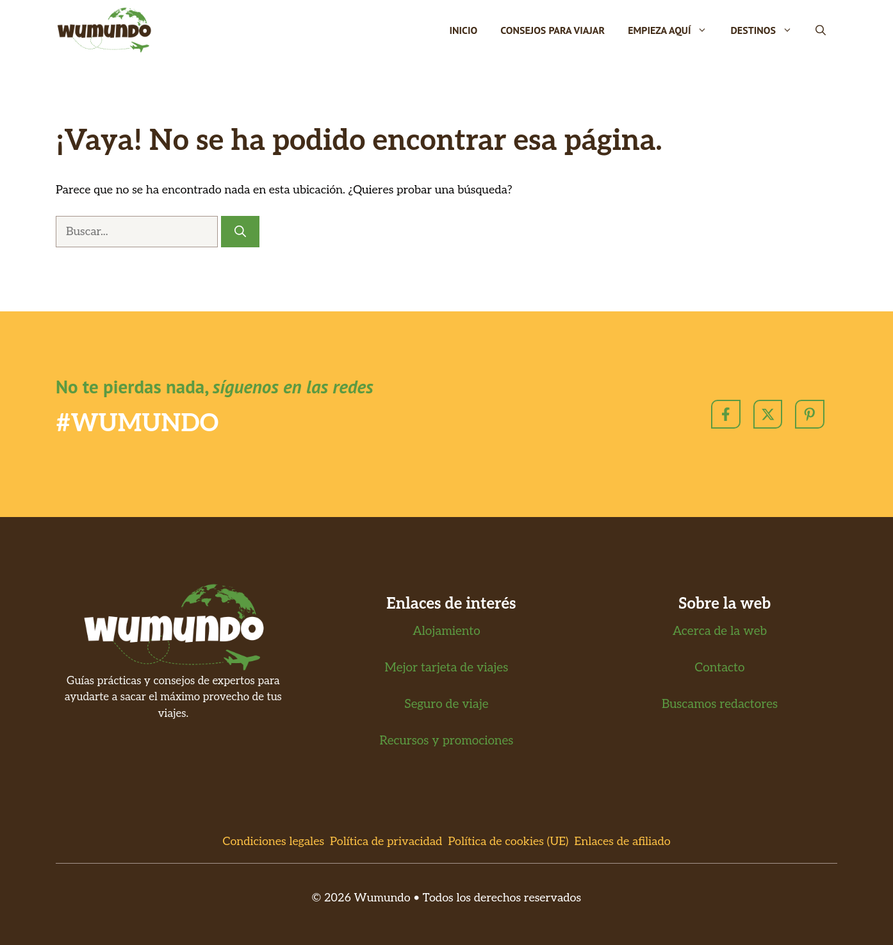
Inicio (463, 30)
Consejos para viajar (552, 30)
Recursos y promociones (447, 741)
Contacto (720, 668)
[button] (820, 30)
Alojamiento (446, 631)
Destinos (767, 30)
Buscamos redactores (720, 704)
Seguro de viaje (446, 704)
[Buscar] (240, 231)
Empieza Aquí (673, 30)
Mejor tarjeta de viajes (447, 668)
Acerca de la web (720, 631)
